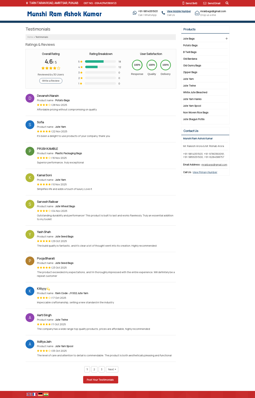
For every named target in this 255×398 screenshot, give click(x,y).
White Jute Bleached (195, 92)
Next (112, 369)
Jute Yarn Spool (192, 105)
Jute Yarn (188, 79)
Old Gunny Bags (192, 65)
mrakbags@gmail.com (213, 11)
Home (30, 37)
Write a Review (51, 80)
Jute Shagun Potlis (194, 119)
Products (189, 29)
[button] (179, 11)
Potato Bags (190, 45)
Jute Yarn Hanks (192, 99)
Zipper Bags (190, 72)
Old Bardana (190, 58)
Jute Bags (189, 38)
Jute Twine (189, 85)
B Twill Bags (190, 52)
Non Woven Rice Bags (195, 112)
